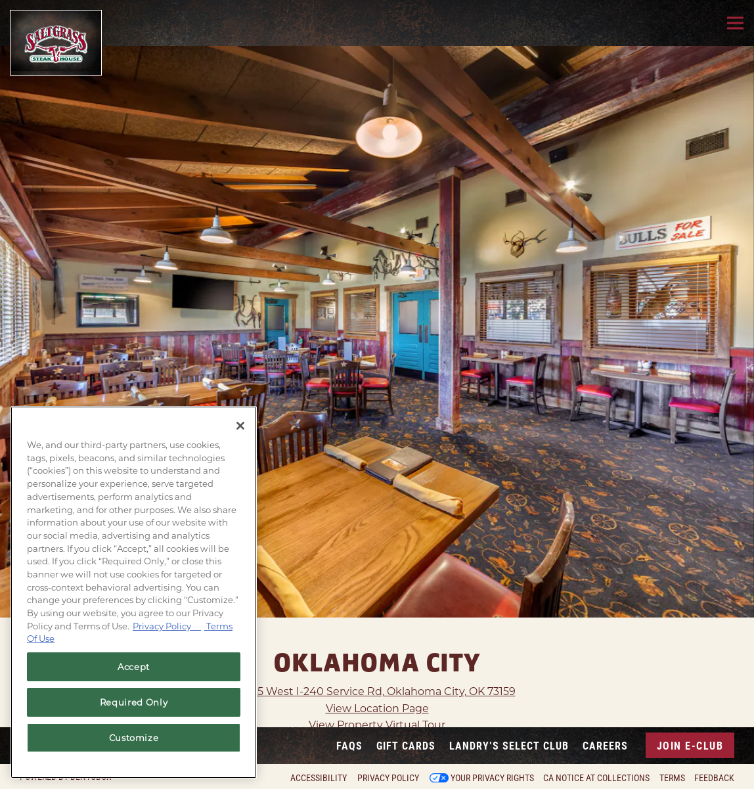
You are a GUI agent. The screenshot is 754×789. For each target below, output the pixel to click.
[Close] (240, 425)
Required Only (134, 702)
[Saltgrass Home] (56, 43)
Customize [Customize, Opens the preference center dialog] (134, 738)
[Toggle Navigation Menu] (735, 23)
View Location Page (377, 680)
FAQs (349, 745)
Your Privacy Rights (492, 778)
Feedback (714, 778)
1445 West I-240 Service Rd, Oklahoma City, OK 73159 (377, 664)
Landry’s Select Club (509, 745)
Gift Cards (405, 745)
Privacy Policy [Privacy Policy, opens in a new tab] (167, 626)
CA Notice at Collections (596, 778)
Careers (605, 745)
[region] (134, 592)
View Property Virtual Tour (377, 697)
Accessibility (318, 778)
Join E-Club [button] (690, 745)
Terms (672, 778)
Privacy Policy (388, 778)
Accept (134, 667)
